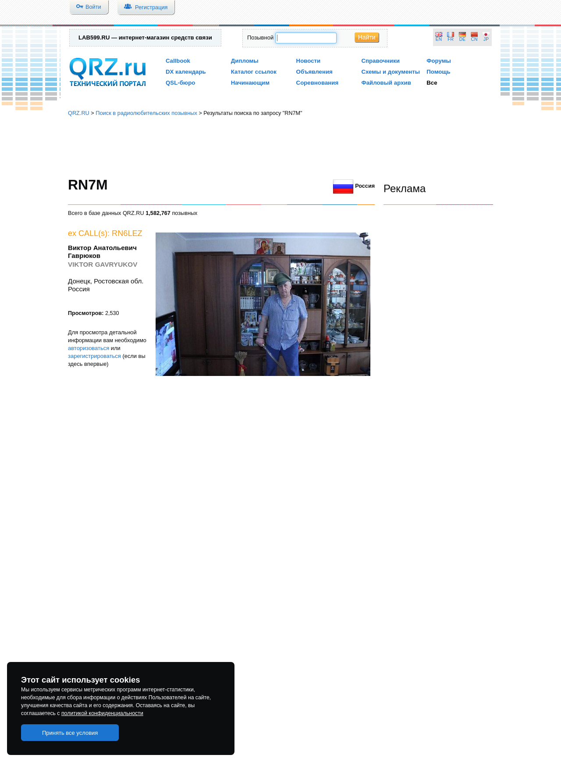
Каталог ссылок (254, 71)
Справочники (380, 60)
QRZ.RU (78, 113)
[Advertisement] (280, 147)
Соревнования (317, 82)
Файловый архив (386, 82)
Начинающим (250, 82)
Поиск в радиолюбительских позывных (146, 113)
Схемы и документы (390, 71)
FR (450, 39)
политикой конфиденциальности (102, 713)
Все (431, 82)
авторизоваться (88, 348)
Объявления (314, 71)
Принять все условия (70, 733)
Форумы (438, 60)
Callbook (178, 60)
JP (486, 39)
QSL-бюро (180, 82)
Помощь (438, 71)
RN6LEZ (127, 233)
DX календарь (186, 71)
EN (439, 39)
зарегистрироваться (94, 356)
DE (462, 39)
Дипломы (245, 60)
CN (474, 39)
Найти (367, 37)
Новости (308, 60)
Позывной (260, 37)
